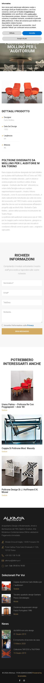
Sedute (29, 66)
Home (13, 66)
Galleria (20, 66)
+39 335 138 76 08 (12, 555)
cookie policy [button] (31, 14)
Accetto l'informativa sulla (19, 325)
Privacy (30, 325)
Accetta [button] (32, 33)
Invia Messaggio (22, 331)
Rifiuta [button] (11, 33)
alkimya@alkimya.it (12, 560)
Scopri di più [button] (22, 38)
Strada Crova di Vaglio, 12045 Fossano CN (22, 542)
